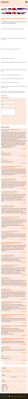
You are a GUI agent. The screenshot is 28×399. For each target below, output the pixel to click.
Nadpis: (2, 104)
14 (21, 362)
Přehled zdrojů (4, 381)
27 (21, 363)
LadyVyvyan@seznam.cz (6, 370)
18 (7, 363)
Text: (2, 107)
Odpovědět (24, 148)
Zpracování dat (20, 396)
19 (8, 363)
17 (5, 363)
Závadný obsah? (13, 396)
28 (23, 363)
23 (15, 363)
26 (20, 363)
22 (13, 363)
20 (10, 363)
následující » (24, 363)
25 (18, 363)
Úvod (1, 15)
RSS (24, 396)
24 (17, 363)
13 (19, 362)
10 (14, 362)
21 (12, 363)
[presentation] (8, 118)
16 (3, 363)
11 (16, 362)
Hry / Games (4, 15)
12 (18, 362)
